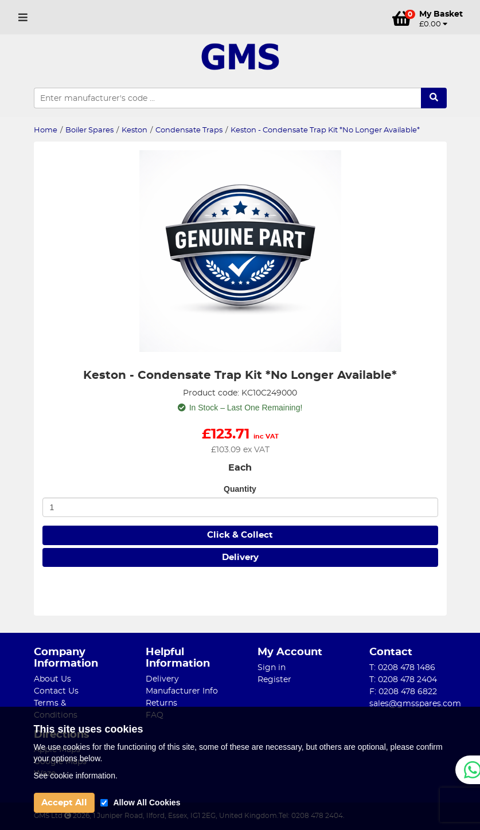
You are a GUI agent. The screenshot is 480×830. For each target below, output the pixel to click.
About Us (52, 679)
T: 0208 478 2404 (403, 680)
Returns (161, 703)
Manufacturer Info (182, 691)
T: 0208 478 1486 (402, 668)
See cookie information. (76, 775)
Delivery (240, 557)
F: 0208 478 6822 (403, 692)
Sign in (271, 668)
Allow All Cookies (147, 802)
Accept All (64, 802)
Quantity (240, 489)
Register (274, 680)
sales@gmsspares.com (415, 704)
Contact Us (56, 691)
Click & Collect (240, 535)
